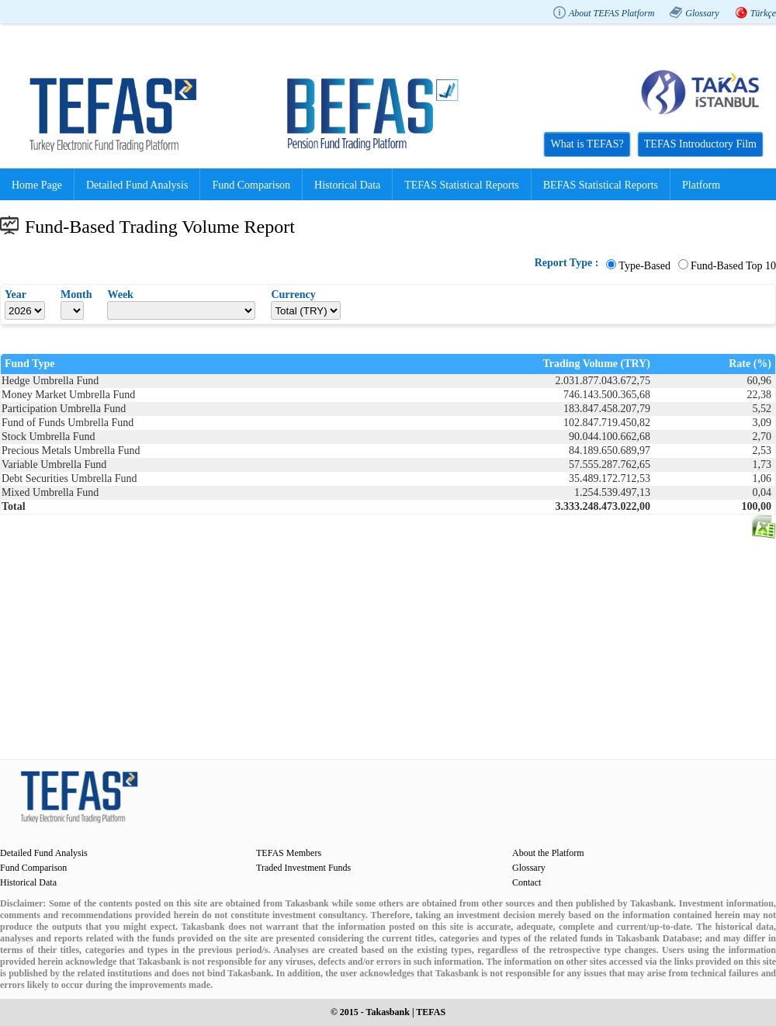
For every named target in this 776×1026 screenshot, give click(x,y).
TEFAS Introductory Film (700, 144)
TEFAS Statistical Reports (461, 185)
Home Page (37, 185)
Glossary (702, 13)
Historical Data (347, 185)
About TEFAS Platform (611, 13)
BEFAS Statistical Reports (600, 185)
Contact (526, 882)
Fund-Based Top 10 (733, 266)
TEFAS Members (288, 852)
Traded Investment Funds (303, 867)
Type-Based (644, 266)
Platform (701, 185)
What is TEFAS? (586, 144)
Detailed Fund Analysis (137, 185)
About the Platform (548, 852)
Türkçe (763, 13)
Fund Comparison (251, 185)
